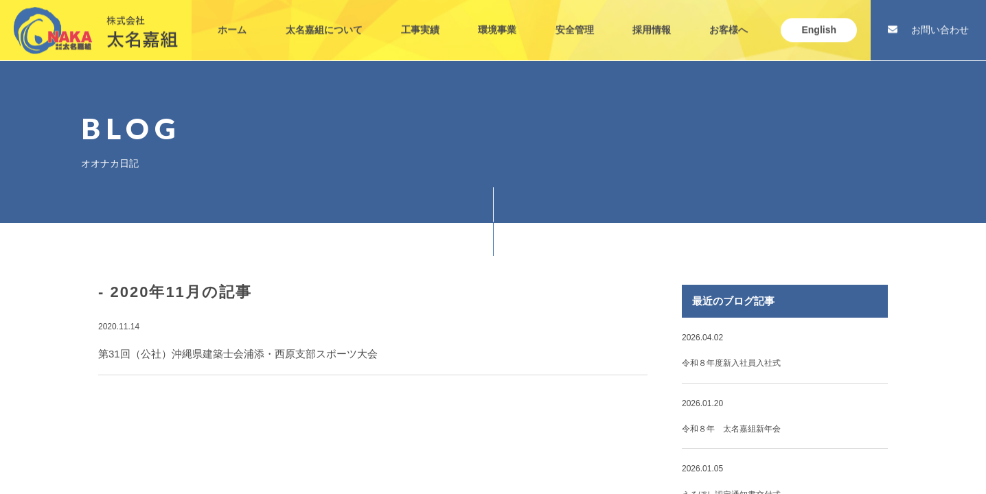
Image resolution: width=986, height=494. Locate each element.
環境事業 (497, 19)
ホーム (232, 19)
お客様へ (728, 19)
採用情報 (651, 19)
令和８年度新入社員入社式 (731, 363)
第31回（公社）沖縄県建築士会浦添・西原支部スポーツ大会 (238, 354)
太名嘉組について (324, 19)
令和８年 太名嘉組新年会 (731, 429)
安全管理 (574, 19)
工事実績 (420, 19)
